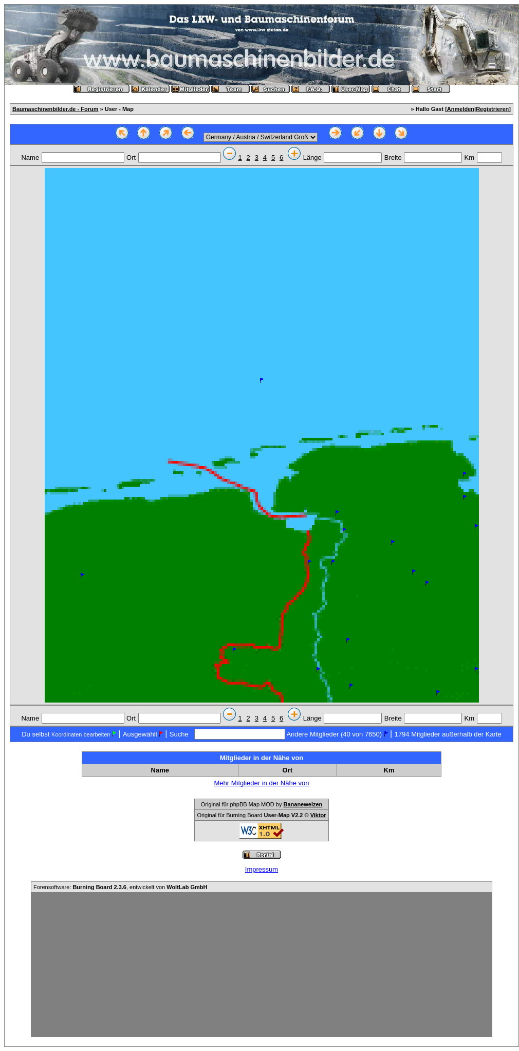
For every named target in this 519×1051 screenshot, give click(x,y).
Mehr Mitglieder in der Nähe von (261, 783)
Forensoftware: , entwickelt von (120, 887)
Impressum (261, 869)
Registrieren (492, 109)
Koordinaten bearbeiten (80, 734)
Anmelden (460, 109)
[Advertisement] (261, 965)
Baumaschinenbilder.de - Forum (55, 109)
